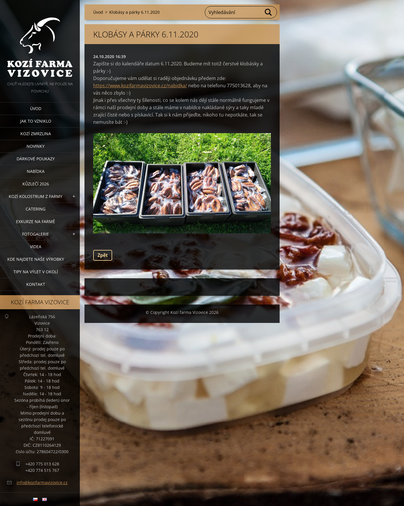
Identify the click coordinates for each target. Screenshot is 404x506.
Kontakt (35, 284)
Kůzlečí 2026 (35, 184)
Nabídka (36, 171)
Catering (35, 209)
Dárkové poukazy (36, 158)
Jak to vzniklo (35, 121)
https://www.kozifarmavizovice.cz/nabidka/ (140, 85)
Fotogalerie (35, 234)
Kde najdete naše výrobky (35, 259)
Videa (35, 246)
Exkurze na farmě (35, 221)
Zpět (103, 255)
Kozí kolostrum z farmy (35, 196)
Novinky (36, 146)
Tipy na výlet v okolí (35, 271)
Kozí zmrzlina (35, 133)
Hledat (268, 12)
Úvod (35, 108)
